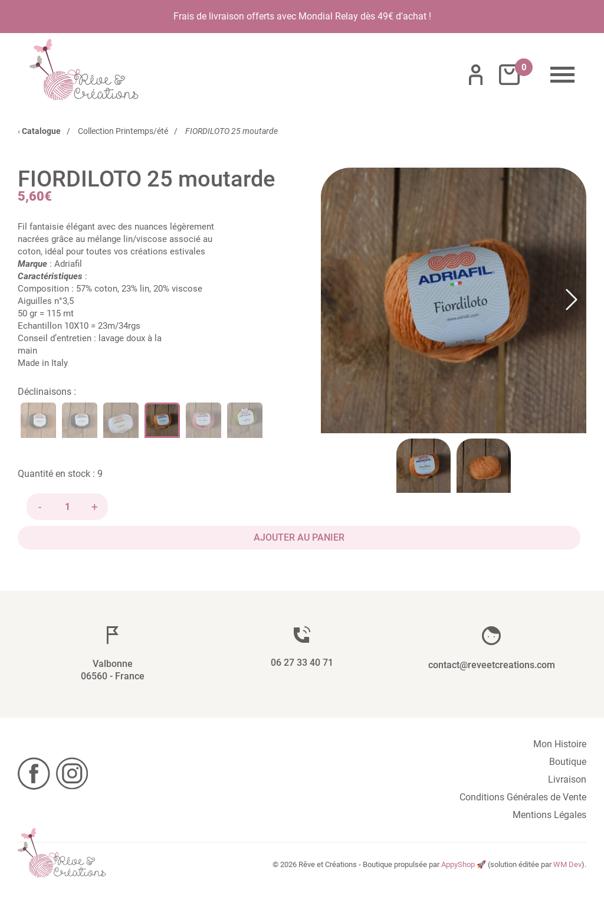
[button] (453, 300)
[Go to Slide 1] (423, 465)
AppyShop (458, 864)
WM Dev (567, 864)
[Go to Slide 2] (483, 465)
